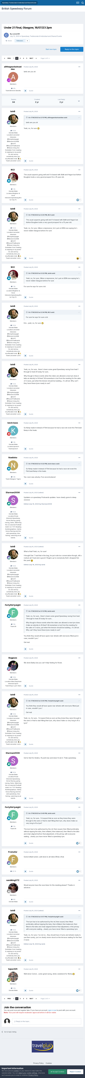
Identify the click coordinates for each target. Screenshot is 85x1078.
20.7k (13, 871)
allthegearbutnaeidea (13, 68)
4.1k (13, 88)
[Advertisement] (42, 18)
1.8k (13, 477)
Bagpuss (13, 658)
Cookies (49, 1063)
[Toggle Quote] (27, 117)
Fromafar (12, 852)
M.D (13, 170)
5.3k (13, 988)
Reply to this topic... (22, 1021)
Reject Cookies (75, 1072)
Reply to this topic (72, 49)
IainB (12, 111)
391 (13, 899)
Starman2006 (13, 492)
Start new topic (51, 49)
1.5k (13, 624)
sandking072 (12, 880)
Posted (31, 67)
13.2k (13, 130)
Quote (31, 91)
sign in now (52, 1010)
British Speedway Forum (16, 8)
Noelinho (12, 457)
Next (31, 58)
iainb (49, 273)
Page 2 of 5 (45, 58)
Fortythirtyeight (13, 605)
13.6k (13, 677)
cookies (16, 1071)
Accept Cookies (57, 1072)
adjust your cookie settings (27, 1073)
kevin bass (13, 423)
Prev (9, 58)
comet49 (16, 34)
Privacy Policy (38, 1063)
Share (9, 41)
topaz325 (12, 969)
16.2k (13, 512)
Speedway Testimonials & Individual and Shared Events (41, 36)
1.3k (13, 189)
